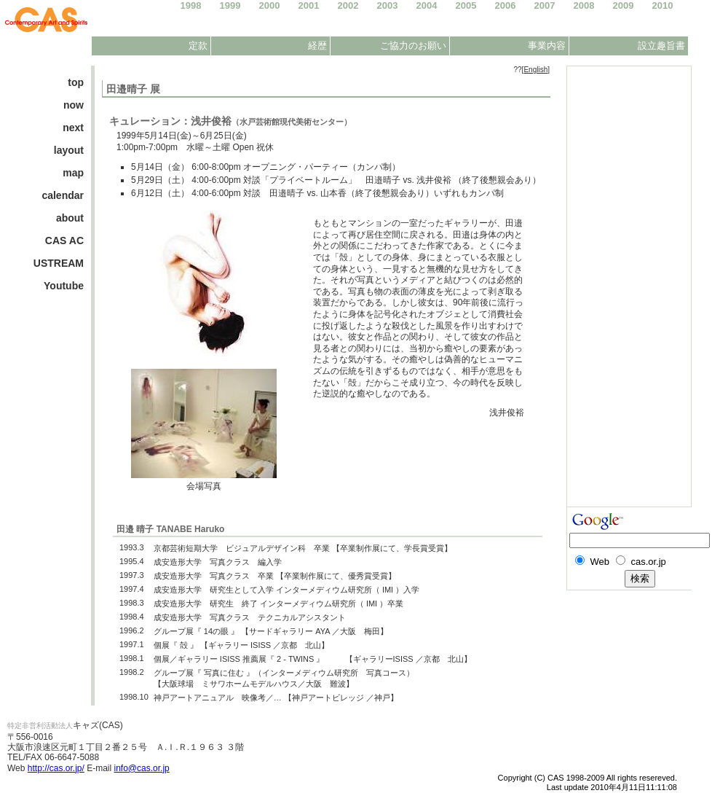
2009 (623, 5)
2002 (348, 5)
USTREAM (58, 263)
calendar (62, 195)
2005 (466, 5)
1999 (230, 5)
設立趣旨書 (661, 45)
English (535, 70)
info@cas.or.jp (142, 768)
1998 (191, 5)
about (70, 218)
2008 (584, 5)
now (73, 105)
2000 (269, 5)
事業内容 (547, 45)
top (76, 82)
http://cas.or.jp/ (56, 768)
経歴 (317, 45)
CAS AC (64, 240)
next (73, 127)
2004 (427, 5)
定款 (198, 45)
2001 (309, 5)
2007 (544, 5)
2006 (505, 5)
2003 (387, 5)
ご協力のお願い (413, 45)
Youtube (64, 286)
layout (69, 150)
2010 (662, 5)
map (73, 173)
